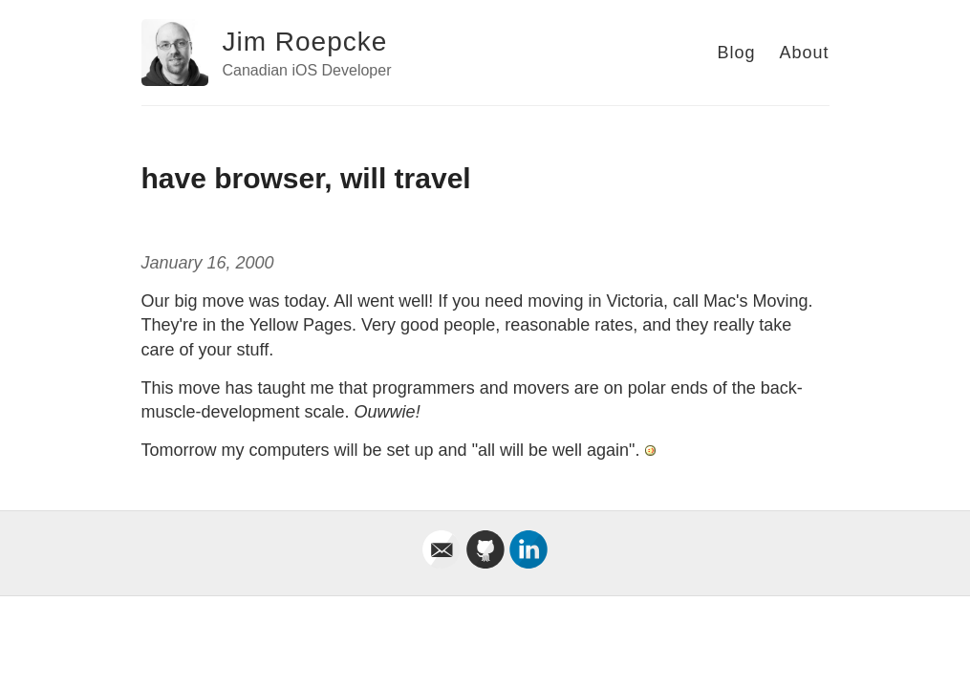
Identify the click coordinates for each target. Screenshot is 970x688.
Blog (736, 52)
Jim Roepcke (305, 41)
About (804, 52)
